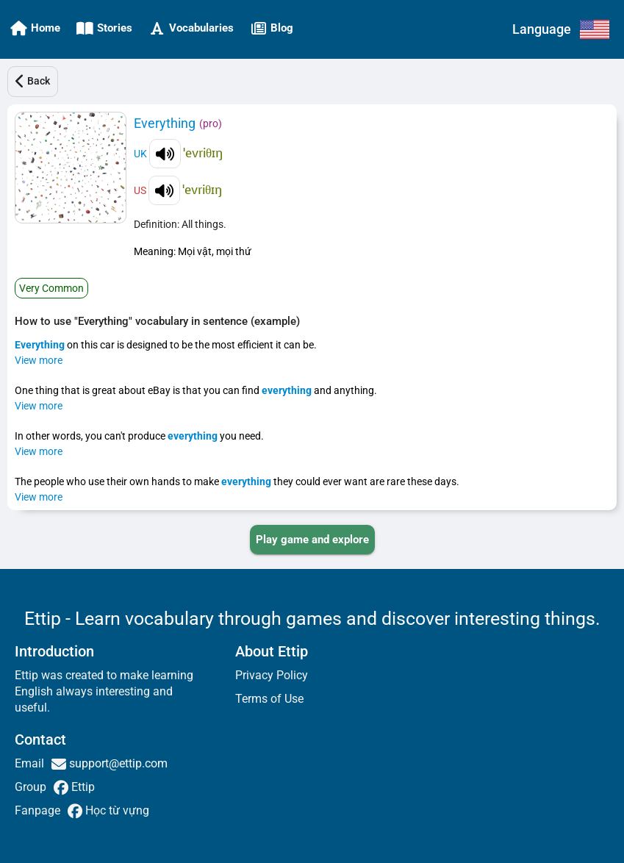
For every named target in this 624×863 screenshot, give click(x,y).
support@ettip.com (117, 763)
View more (38, 360)
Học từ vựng (115, 810)
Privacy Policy (271, 675)
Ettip (81, 787)
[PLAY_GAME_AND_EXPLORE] (312, 539)
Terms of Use (269, 699)
